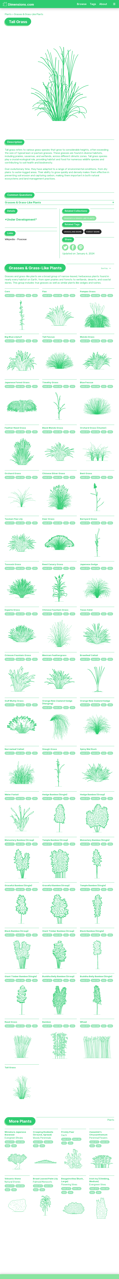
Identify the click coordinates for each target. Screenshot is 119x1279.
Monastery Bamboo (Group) (19, 840)
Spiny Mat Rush (88, 749)
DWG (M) (20, 296)
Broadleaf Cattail (89, 655)
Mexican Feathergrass (54, 655)
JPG (35, 296)
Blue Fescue (86, 382)
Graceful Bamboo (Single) (18, 885)
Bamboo (46, 1022)
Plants (8, 14)
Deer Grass (48, 519)
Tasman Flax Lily (14, 519)
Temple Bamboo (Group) (55, 840)
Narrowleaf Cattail (14, 749)
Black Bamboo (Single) (92, 931)
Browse (82, 4)
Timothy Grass (50, 382)
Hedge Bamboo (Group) (92, 794)
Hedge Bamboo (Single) (54, 794)
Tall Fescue (48, 337)
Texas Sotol (86, 610)
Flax (44, 291)
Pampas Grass (88, 291)
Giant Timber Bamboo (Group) (58, 931)
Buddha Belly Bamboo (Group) (58, 976)
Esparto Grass (12, 610)
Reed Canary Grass (52, 564)
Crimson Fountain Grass (18, 655)
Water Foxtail (12, 794)
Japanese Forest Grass (17, 382)
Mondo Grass (87, 337)
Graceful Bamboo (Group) (56, 885)
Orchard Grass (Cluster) (93, 427)
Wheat (83, 1022)
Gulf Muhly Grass (14, 700)
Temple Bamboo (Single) (93, 885)
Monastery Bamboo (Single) (95, 840)
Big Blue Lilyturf (13, 337)
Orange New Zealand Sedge (95, 700)
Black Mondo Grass (52, 427)
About (103, 4)
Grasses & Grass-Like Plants (28, 14)
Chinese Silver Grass (53, 473)
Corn (7, 291)
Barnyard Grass (88, 519)
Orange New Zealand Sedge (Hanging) (57, 702)
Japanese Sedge (89, 564)
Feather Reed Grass (15, 427)
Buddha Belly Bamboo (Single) (96, 976)
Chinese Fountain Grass (55, 610)
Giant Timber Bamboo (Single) (21, 976)
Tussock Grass (13, 564)
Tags (93, 4)
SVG (28, 296)
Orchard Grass (13, 473)
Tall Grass (10, 1067)
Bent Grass (86, 473)
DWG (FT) (10, 296)
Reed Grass (11, 1022)
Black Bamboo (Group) (16, 931)
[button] (106, 268)
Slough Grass (49, 749)
